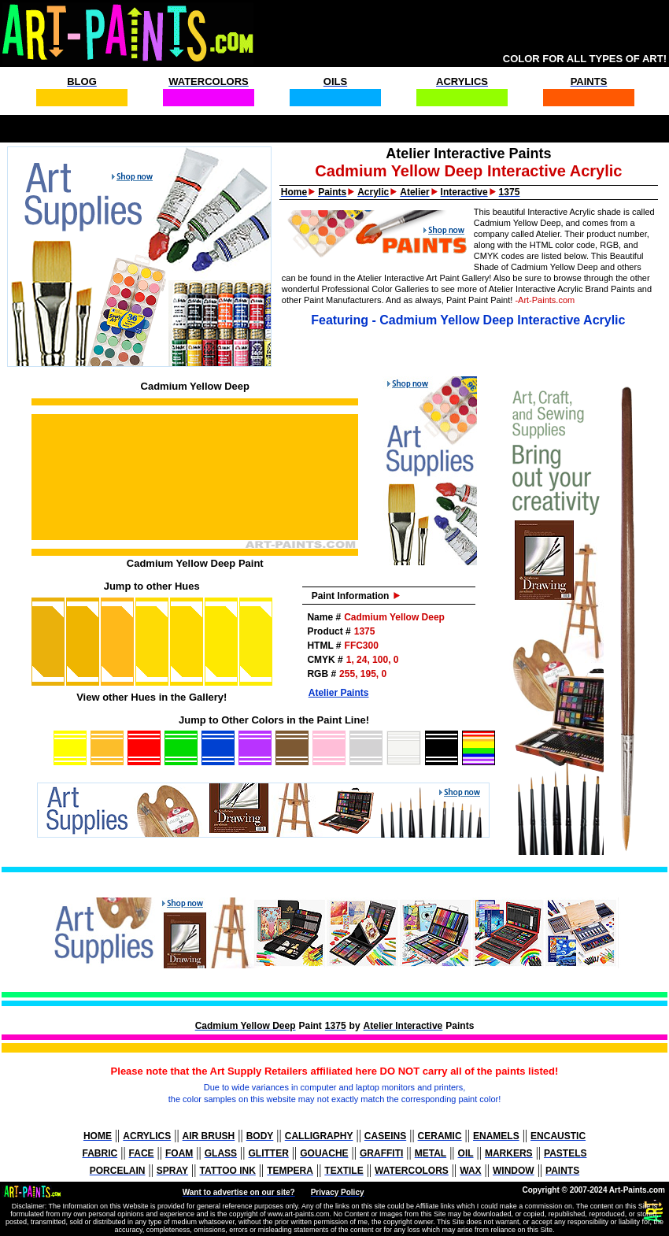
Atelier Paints (339, 692)
